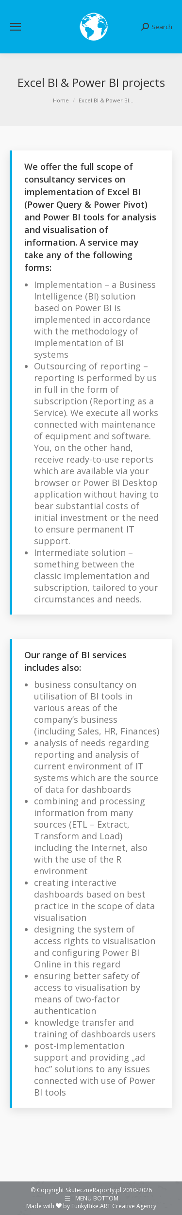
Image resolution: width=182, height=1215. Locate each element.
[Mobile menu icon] (15, 27)
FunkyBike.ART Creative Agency (113, 1206)
